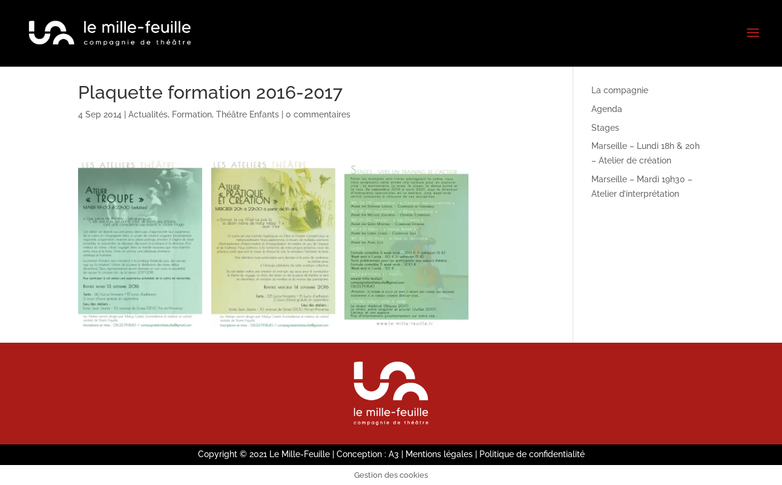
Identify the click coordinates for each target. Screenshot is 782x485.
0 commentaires (318, 114)
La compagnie (619, 90)
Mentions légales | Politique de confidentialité (495, 454)
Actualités (148, 114)
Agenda (606, 109)
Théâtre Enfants (247, 114)
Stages (605, 128)
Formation (192, 114)
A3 (394, 454)
